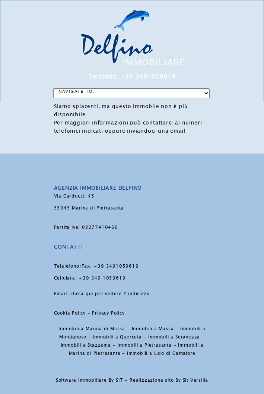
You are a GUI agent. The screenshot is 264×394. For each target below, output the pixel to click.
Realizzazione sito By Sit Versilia (169, 380)
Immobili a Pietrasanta (144, 345)
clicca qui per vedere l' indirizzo (109, 293)
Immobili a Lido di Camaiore (161, 353)
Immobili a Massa (153, 328)
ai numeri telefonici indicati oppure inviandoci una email (128, 127)
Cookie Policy (70, 313)
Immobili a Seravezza (174, 337)
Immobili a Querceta (117, 337)
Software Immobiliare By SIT (89, 380)
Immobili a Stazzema (86, 345)
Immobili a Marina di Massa (91, 328)
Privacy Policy (108, 313)
